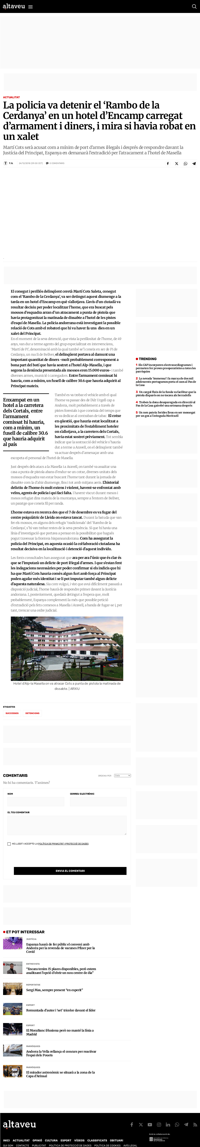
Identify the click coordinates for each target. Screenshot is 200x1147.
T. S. (11, 163)
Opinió (37, 1132)
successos (12, 713)
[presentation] (37, 859)
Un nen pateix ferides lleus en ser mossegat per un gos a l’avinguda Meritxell (165, 414)
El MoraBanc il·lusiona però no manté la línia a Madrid (60, 1024)
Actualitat (11, 97)
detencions (32, 713)
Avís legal (130, 1137)
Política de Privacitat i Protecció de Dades (63, 843)
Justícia (31, 931)
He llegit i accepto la (48, 843)
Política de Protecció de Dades (70, 1137)
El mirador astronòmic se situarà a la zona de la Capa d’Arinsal (60, 1066)
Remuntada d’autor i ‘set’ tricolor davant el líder (60, 1002)
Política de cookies (107, 1137)
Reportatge (33, 977)
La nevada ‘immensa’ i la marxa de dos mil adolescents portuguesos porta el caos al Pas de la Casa (166, 382)
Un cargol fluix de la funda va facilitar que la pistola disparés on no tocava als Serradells (166, 393)
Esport (30, 997)
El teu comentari (19, 812)
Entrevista (33, 956)
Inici (6, 1132)
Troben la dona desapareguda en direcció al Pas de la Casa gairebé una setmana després (165, 404)
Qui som (8, 1137)
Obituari (116, 1132)
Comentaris (57, 163)
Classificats (97, 1132)
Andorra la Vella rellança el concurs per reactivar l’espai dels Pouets (61, 1045)
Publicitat (39, 1137)
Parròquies (33, 1038)
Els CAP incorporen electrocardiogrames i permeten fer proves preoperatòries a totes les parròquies (166, 368)
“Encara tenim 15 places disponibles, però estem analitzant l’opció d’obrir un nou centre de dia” (61, 963)
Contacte (22, 1137)
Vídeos (79, 1132)
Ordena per (104, 776)
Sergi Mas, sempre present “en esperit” (54, 982)
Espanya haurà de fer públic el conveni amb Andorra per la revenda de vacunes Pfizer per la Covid (60, 940)
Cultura (51, 1132)
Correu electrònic (82, 794)
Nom (10, 794)
